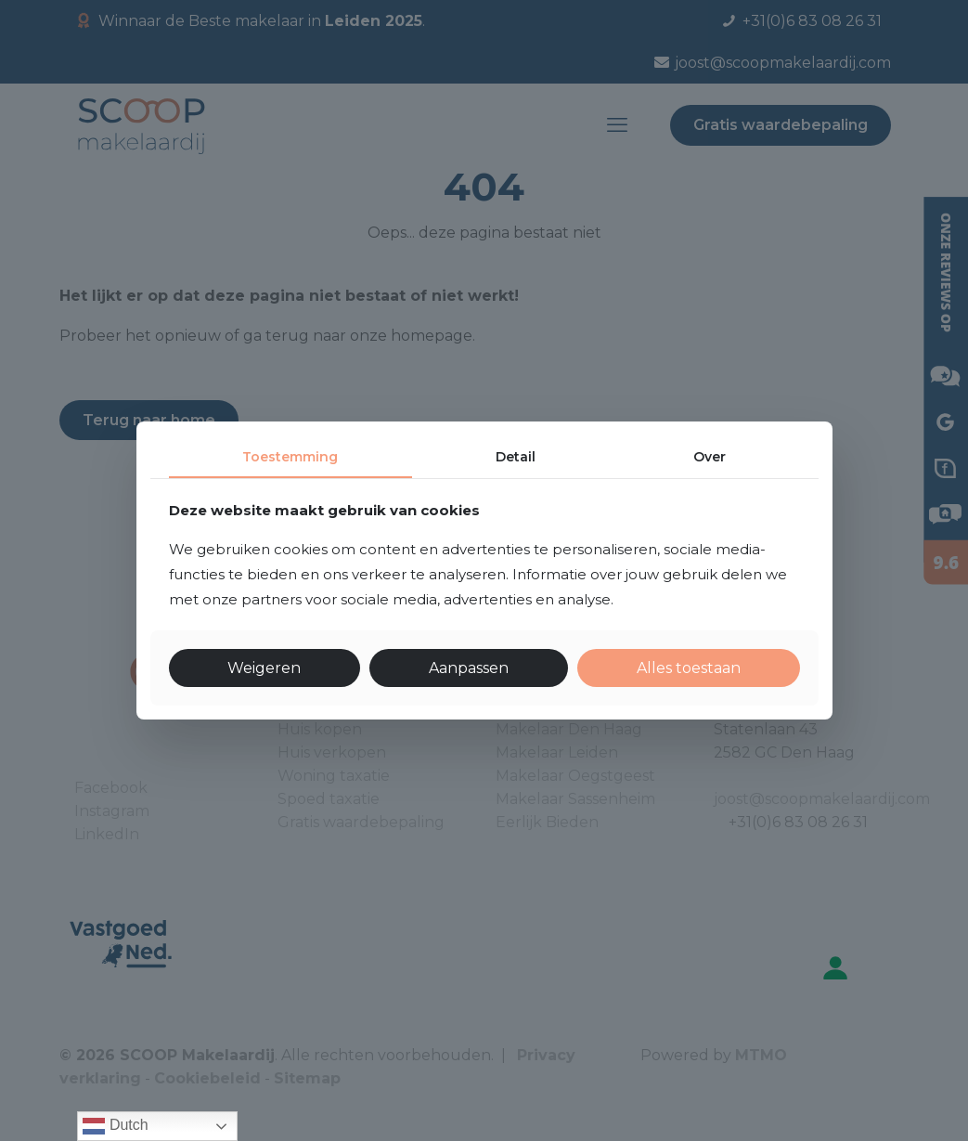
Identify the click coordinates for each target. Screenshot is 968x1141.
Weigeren (264, 668)
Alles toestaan (689, 668)
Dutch (115, 1126)
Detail (516, 456)
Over (709, 456)
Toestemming (290, 456)
